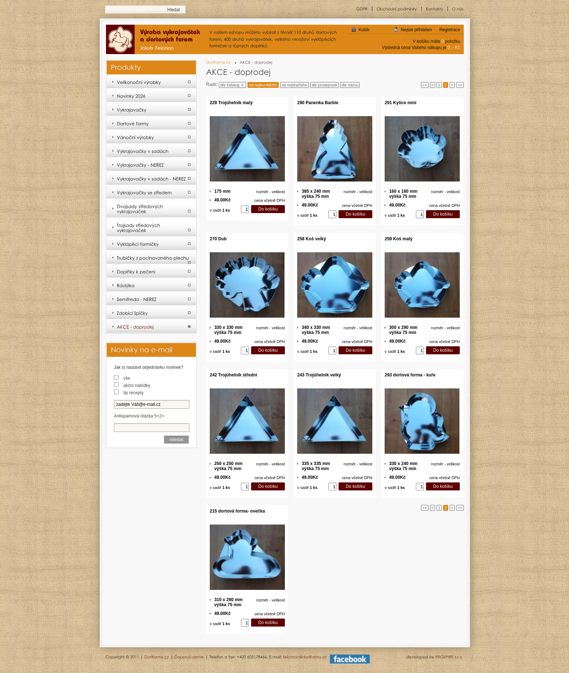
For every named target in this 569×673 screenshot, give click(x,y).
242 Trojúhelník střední (233, 375)
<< (424, 85)
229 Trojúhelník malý (231, 102)
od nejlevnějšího (263, 85)
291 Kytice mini (400, 102)
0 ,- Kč (453, 47)
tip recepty (133, 392)
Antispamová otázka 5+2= (139, 416)
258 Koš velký (311, 238)
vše (126, 378)
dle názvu (349, 85)
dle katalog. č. (232, 85)
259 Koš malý (399, 238)
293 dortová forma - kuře (410, 375)
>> (460, 85)
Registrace (449, 29)
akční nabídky (136, 385)
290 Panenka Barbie (317, 102)
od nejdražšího (294, 85)
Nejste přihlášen (416, 29)
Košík (364, 29)
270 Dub (218, 238)
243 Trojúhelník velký (319, 375)
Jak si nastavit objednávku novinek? (148, 367)
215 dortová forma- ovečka (237, 511)
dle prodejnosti (324, 85)
